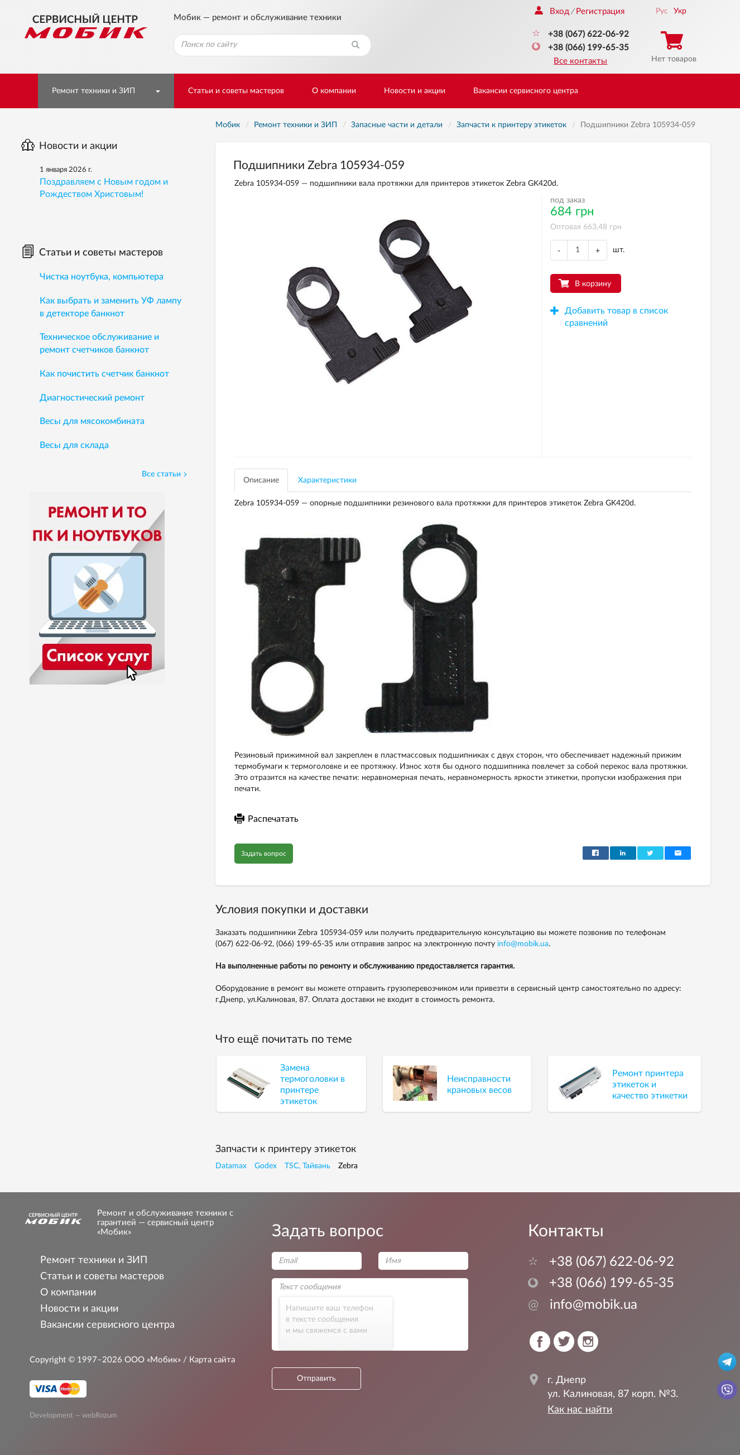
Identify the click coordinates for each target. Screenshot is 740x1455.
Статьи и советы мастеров (236, 91)
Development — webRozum (73, 1414)
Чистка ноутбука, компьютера (102, 276)
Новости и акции (414, 91)
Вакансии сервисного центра (525, 91)
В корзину (593, 284)
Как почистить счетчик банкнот (104, 373)
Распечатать (266, 819)
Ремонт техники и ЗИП (93, 91)
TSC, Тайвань (307, 1166)
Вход (552, 11)
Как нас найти (579, 1410)
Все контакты (580, 61)
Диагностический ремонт (92, 397)
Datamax (231, 1166)
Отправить (316, 1378)
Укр (680, 11)
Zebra (348, 1166)
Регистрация (600, 11)
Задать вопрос (263, 853)
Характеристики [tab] (327, 480)
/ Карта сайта (208, 1360)
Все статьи (165, 474)
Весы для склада (74, 445)
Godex (265, 1166)
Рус (662, 11)
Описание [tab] (261, 480)
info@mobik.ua (523, 944)
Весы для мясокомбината (92, 421)
